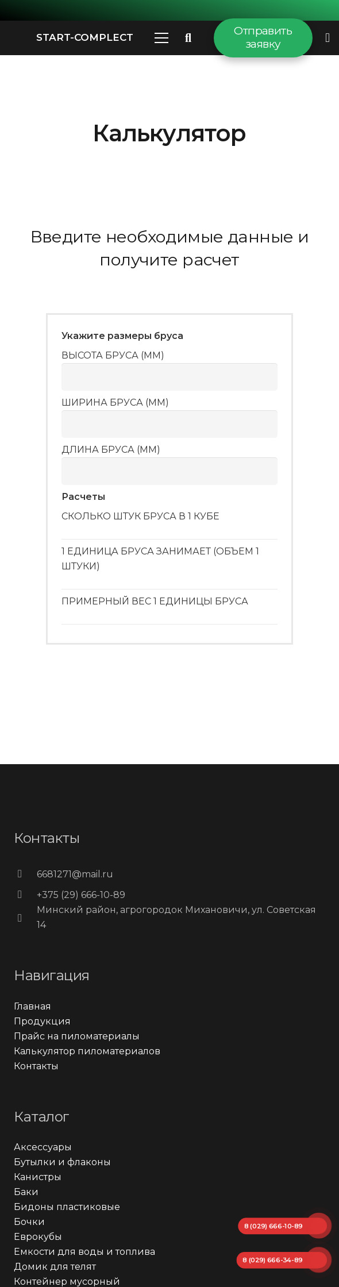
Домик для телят (55, 1266)
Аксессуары (43, 1147)
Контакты (36, 1066)
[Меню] (161, 38)
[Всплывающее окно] (327, 37)
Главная (32, 1006)
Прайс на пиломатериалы (77, 1036)
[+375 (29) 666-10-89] (25, 895)
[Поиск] (188, 38)
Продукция (42, 1021)
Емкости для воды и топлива (84, 1251)
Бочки (29, 1221)
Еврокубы (38, 1236)
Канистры (37, 1177)
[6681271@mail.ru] (25, 874)
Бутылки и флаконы (62, 1162)
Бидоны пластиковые (67, 1206)
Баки (26, 1191)
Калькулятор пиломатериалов (87, 1051)
